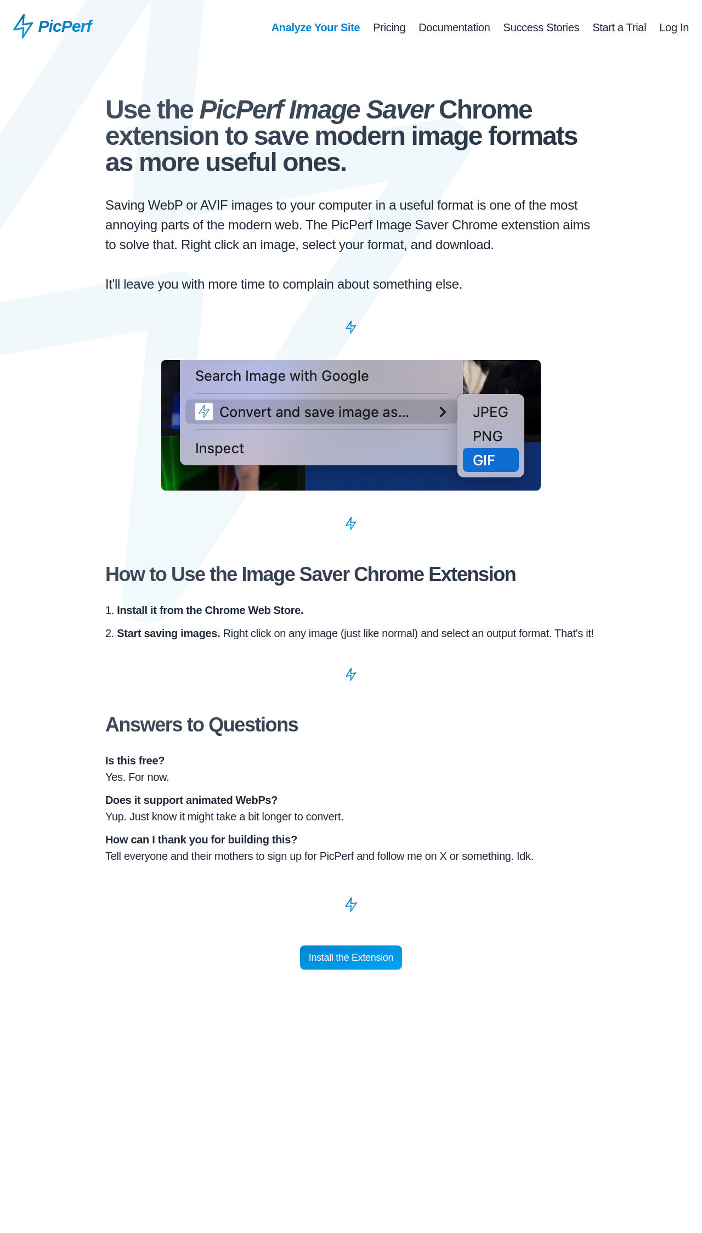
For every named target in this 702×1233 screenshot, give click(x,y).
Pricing (389, 27)
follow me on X (412, 856)
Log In (674, 27)
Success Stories (541, 27)
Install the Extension (351, 957)
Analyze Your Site (315, 27)
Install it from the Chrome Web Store (209, 610)
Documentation (454, 27)
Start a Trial (619, 27)
